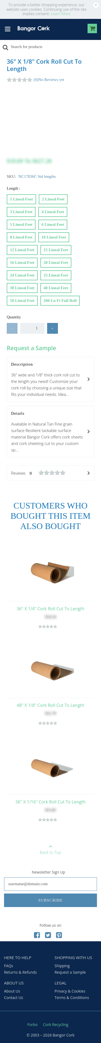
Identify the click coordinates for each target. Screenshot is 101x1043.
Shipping (62, 965)
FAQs (8, 965)
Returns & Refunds (20, 972)
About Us (12, 991)
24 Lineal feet (22, 274)
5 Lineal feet (21, 223)
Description (50, 379)
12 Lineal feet (22, 249)
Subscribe (50, 900)
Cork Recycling (55, 1024)
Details (50, 432)
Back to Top (50, 847)
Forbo (32, 1024)
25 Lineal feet (56, 274)
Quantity (14, 317)
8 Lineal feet (21, 236)
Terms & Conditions (72, 997)
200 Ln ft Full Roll (60, 299)
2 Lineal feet (53, 198)
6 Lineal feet (52, 223)
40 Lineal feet (56, 287)
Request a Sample (70, 972)
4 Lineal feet (52, 210)
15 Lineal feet (56, 249)
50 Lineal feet (22, 299)
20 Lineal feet (56, 261)
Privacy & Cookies (70, 991)
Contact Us (13, 997)
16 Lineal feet (22, 261)
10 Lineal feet (53, 236)
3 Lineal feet (21, 210)
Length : (14, 188)
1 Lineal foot (21, 198)
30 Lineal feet (22, 287)
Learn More (61, 13)
